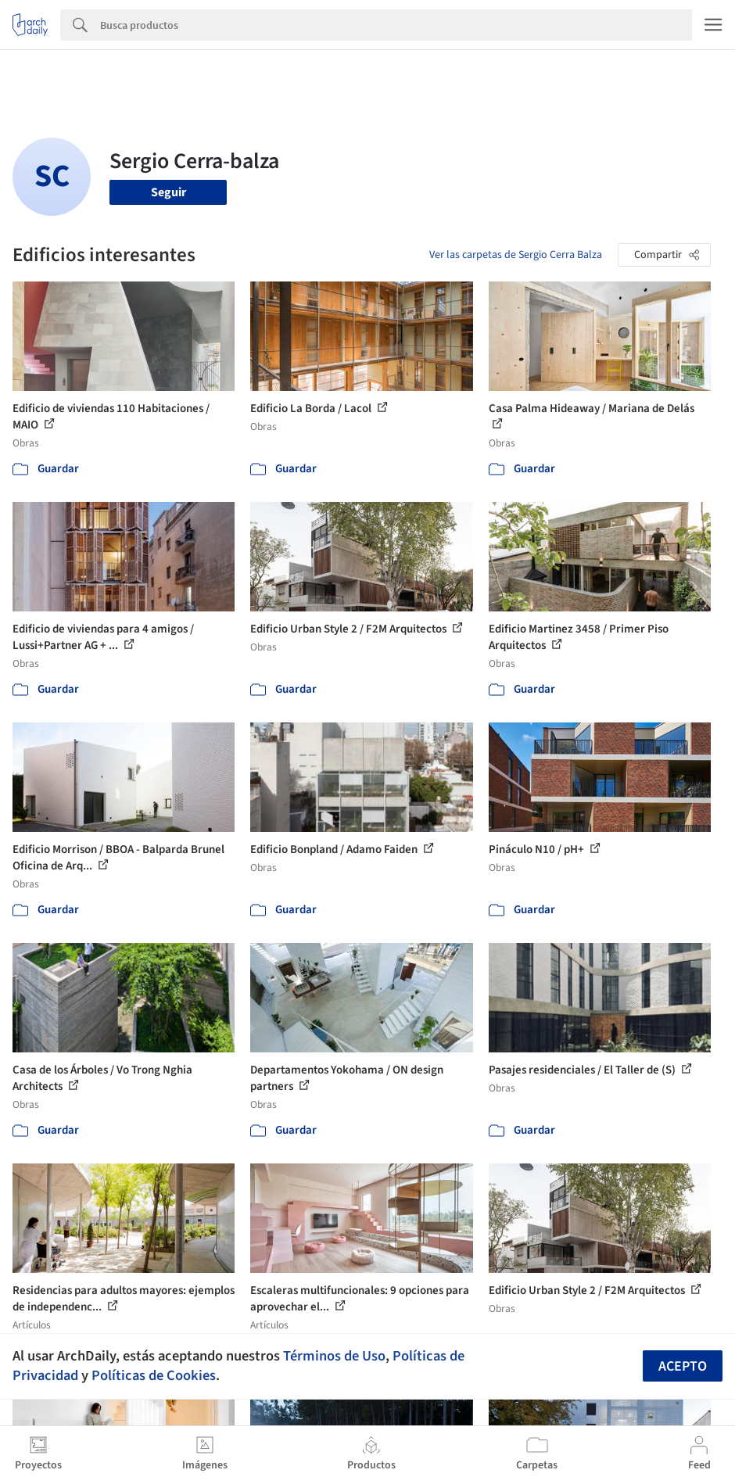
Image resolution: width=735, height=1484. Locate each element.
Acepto (682, 1366)
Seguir (168, 192)
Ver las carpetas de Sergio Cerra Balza (515, 254)
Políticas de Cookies (153, 1375)
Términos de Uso (334, 1356)
